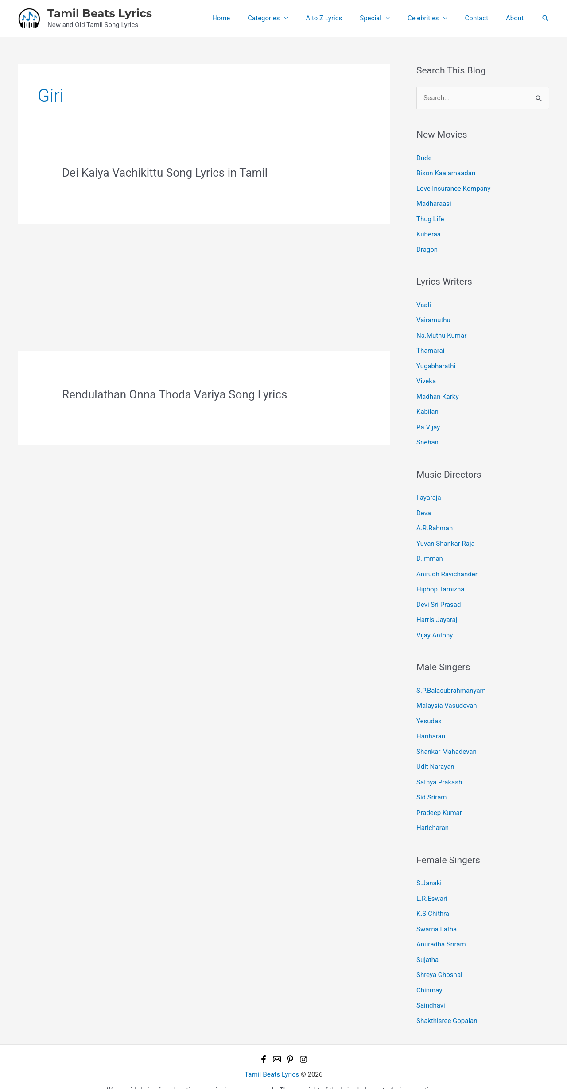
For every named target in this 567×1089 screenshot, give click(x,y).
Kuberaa (428, 232)
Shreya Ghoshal (439, 961)
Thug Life (430, 217)
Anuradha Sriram (441, 931)
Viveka (426, 377)
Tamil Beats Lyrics (99, 13)
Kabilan (427, 407)
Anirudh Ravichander (447, 567)
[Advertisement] (204, 286)
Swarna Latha (436, 916)
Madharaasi (433, 203)
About (517, 18)
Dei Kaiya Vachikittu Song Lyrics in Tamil (165, 172)
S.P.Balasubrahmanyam (451, 682)
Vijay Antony (434, 626)
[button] (545, 18)
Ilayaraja (428, 492)
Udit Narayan (435, 757)
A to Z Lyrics (344, 18)
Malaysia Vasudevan (446, 697)
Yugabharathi (435, 362)
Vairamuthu (433, 317)
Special (386, 18)
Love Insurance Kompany (453, 188)
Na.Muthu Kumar (441, 332)
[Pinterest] (290, 1044)
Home (250, 18)
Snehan (427, 437)
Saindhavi (430, 991)
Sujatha (427, 946)
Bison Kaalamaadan (445, 173)
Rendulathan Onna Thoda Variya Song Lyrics (174, 394)
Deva (423, 507)
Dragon (427, 247)
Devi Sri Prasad (438, 597)
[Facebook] (264, 1044)
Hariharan (430, 726)
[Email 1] (277, 1044)
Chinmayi (430, 976)
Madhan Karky (437, 392)
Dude (424, 158)
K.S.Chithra (432, 901)
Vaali (423, 302)
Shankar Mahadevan (446, 741)
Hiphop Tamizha (440, 582)
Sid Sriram (431, 786)
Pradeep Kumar (439, 801)
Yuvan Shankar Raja (445, 537)
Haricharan (432, 816)
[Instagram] (303, 1044)
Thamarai (430, 347)
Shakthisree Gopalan (447, 1006)
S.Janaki (429, 871)
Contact (483, 18)
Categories (288, 18)
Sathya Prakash (439, 771)
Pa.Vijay (428, 422)
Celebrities (434, 18)
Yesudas (429, 711)
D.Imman (429, 552)
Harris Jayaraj (436, 612)
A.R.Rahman (434, 522)
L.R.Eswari (431, 886)
